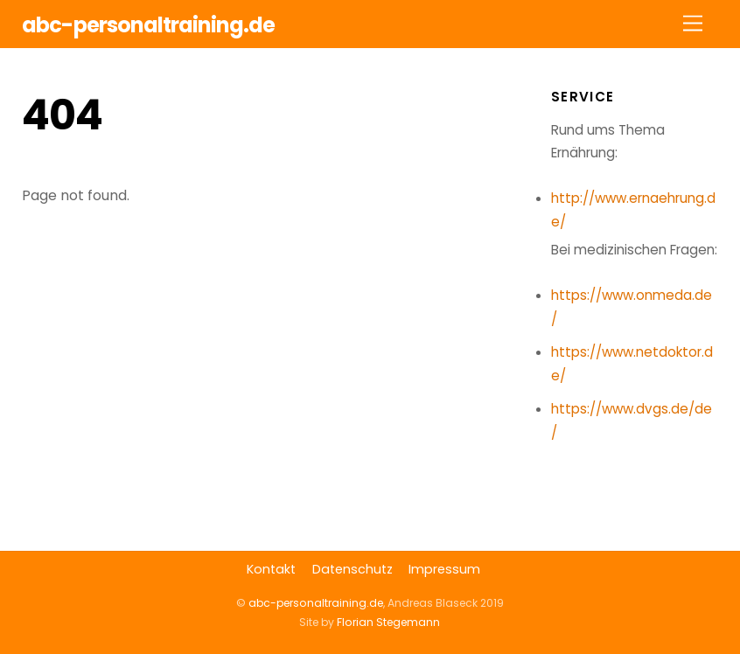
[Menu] (692, 24)
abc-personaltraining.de (315, 602)
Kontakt (271, 569)
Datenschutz (352, 569)
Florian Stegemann (388, 622)
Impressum (444, 569)
